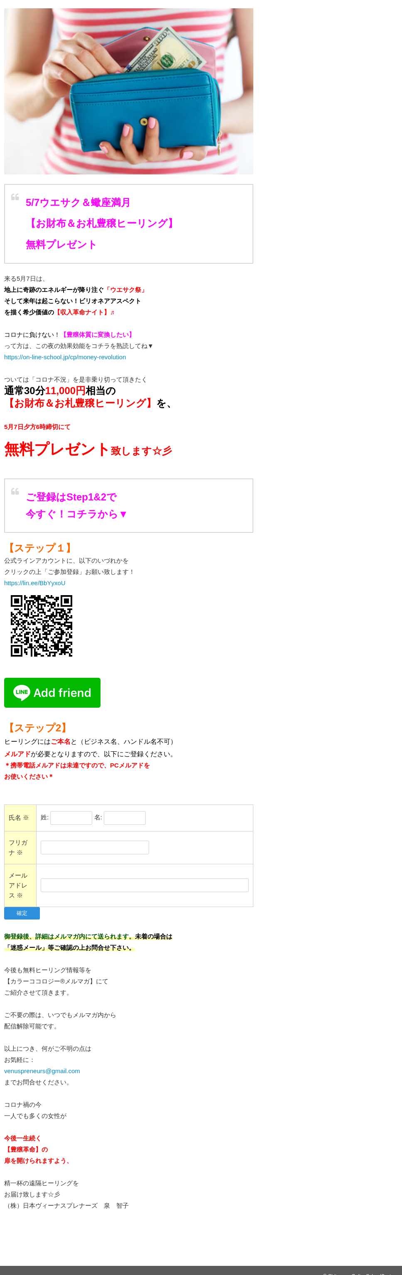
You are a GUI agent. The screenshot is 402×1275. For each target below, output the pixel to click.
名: (98, 817)
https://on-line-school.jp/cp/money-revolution (65, 356)
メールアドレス (18, 885)
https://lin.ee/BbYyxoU (38, 582)
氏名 (19, 817)
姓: (45, 817)
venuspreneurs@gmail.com (42, 1070)
